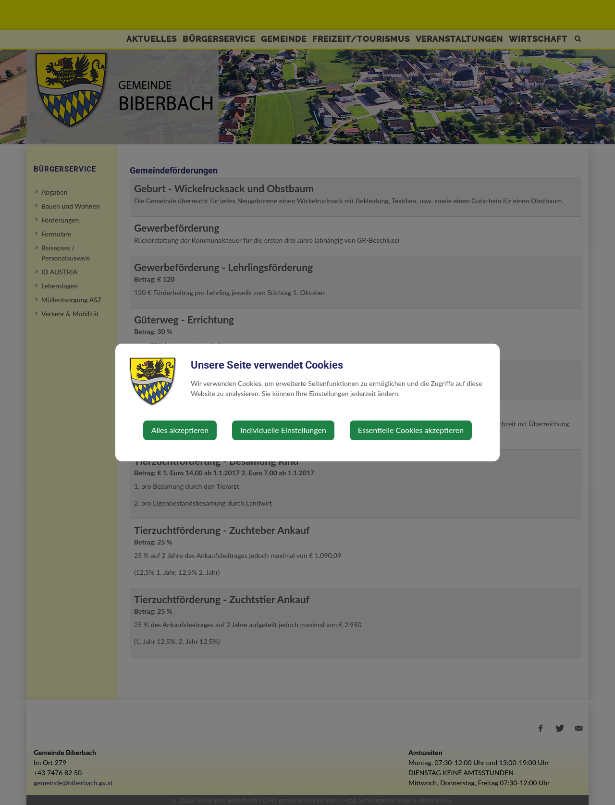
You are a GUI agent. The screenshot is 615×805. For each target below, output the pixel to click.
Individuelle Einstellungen (283, 429)
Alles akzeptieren (180, 429)
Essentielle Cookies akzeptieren (411, 429)
